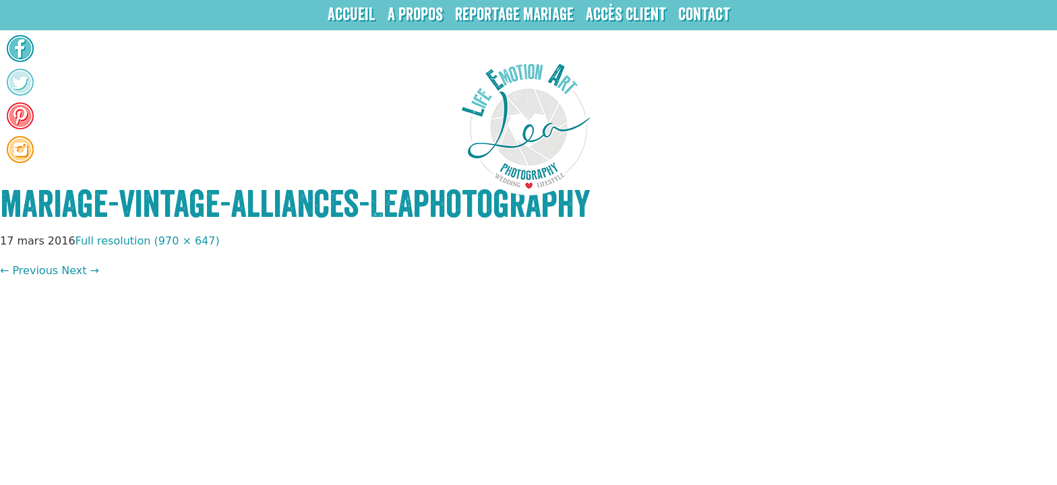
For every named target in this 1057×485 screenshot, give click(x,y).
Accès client (626, 15)
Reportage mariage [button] (514, 15)
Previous (29, 270)
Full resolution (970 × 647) (148, 240)
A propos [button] (415, 15)
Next (80, 270)
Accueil (351, 15)
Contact (704, 15)
